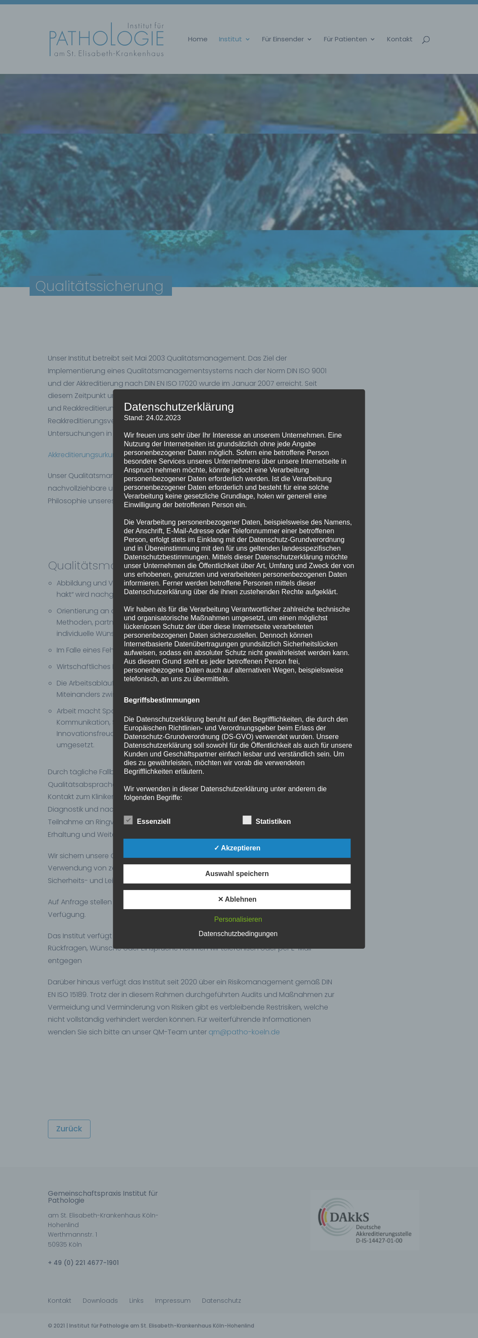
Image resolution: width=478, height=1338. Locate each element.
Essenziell (147, 820)
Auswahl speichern (237, 873)
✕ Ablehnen (237, 899)
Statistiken (266, 820)
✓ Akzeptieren (237, 848)
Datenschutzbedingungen (238, 933)
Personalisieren (238, 919)
